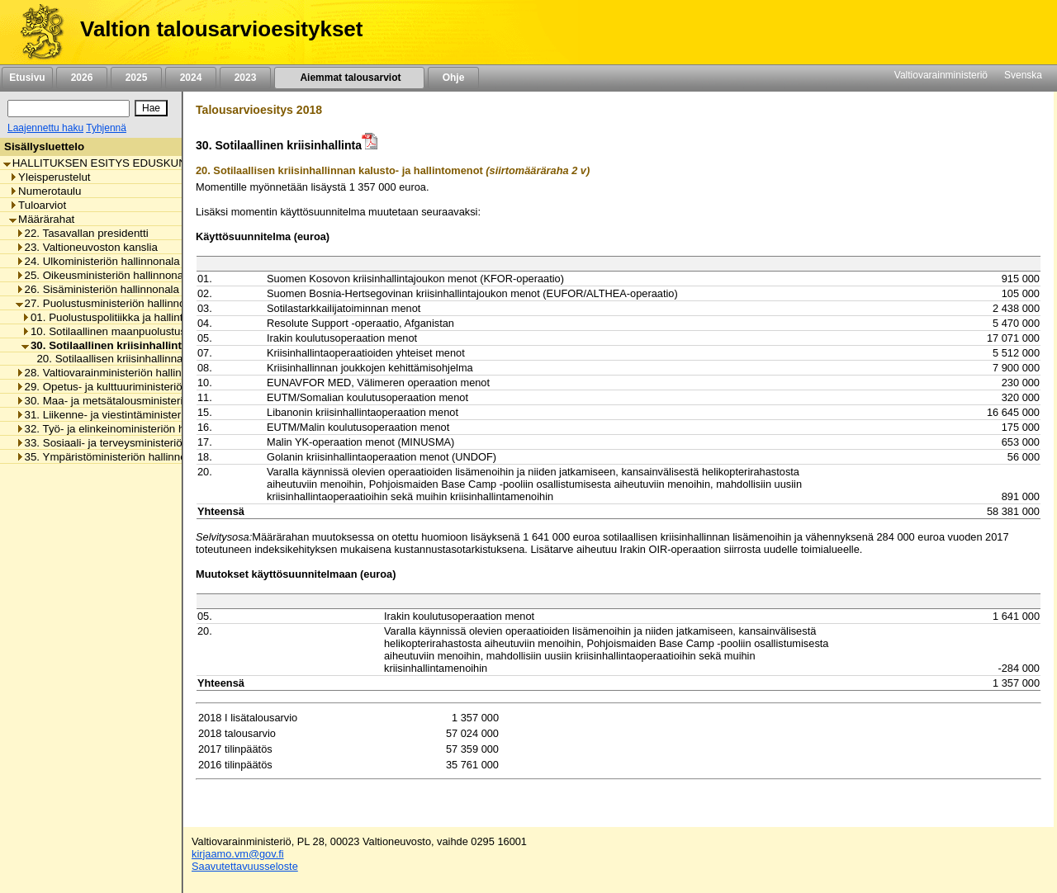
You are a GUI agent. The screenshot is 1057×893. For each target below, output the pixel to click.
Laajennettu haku (45, 128)
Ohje (453, 77)
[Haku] (68, 108)
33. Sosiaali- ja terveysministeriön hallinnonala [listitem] (133, 443)
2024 (190, 77)
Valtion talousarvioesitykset (221, 29)
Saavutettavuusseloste (245, 866)
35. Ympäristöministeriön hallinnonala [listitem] (111, 457)
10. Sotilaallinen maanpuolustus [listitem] (103, 331)
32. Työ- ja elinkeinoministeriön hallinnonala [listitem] (127, 429)
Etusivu (27, 77)
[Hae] (151, 108)
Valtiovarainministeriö (941, 75)
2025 (136, 77)
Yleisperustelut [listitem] (49, 177)
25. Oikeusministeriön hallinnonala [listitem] (104, 275)
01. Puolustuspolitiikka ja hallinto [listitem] (105, 317)
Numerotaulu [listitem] (45, 191)
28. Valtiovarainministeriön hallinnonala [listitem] (115, 372)
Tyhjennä (106, 128)
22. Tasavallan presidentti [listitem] (82, 233)
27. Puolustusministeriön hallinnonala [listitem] (111, 303)
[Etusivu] (36, 32)
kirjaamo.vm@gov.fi (238, 854)
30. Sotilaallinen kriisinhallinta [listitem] (104, 345)
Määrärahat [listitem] (41, 219)
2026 (81, 77)
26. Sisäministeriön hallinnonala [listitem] (97, 289)
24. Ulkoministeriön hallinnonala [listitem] (98, 261)
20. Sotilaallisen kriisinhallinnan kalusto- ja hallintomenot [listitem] (168, 358)
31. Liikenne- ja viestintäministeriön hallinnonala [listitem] (137, 415)
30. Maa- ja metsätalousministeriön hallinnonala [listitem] (137, 401)
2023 (245, 77)
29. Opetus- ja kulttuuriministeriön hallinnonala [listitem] (133, 386)
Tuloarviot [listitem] (37, 205)
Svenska (1023, 75)
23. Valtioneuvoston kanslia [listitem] (87, 247)
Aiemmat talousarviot (349, 77)
